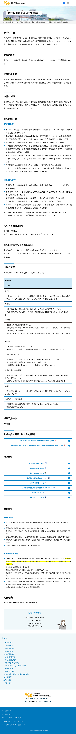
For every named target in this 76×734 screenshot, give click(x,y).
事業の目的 (9, 643)
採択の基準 (9, 668)
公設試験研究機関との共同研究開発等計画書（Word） (38, 488)
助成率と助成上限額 (12, 663)
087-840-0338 (33, 602)
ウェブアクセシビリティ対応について (14, 725)
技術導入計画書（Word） (38, 483)
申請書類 (8, 677)
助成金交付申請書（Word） (38, 463)
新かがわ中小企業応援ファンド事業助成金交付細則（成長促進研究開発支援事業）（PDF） (38, 445)
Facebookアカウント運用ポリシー (13, 718)
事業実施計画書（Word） (38, 468)
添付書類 (8, 680)
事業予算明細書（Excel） (38, 473)
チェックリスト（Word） (38, 497)
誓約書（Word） (38, 492)
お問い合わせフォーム (34, 626)
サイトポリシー (7, 714)
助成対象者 (9, 645)
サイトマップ (7, 711)
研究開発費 (11, 657)
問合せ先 (8, 683)
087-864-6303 (36, 623)
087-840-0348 (33, 701)
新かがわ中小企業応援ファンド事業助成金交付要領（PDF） (38, 441)
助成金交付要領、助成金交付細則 (17, 674)
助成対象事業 (10, 648)
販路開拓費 (12, 660)
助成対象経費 (10, 654)
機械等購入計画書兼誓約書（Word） (38, 478)
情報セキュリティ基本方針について (13, 721)
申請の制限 (9, 651)
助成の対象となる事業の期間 (15, 666)
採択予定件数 (10, 671)
